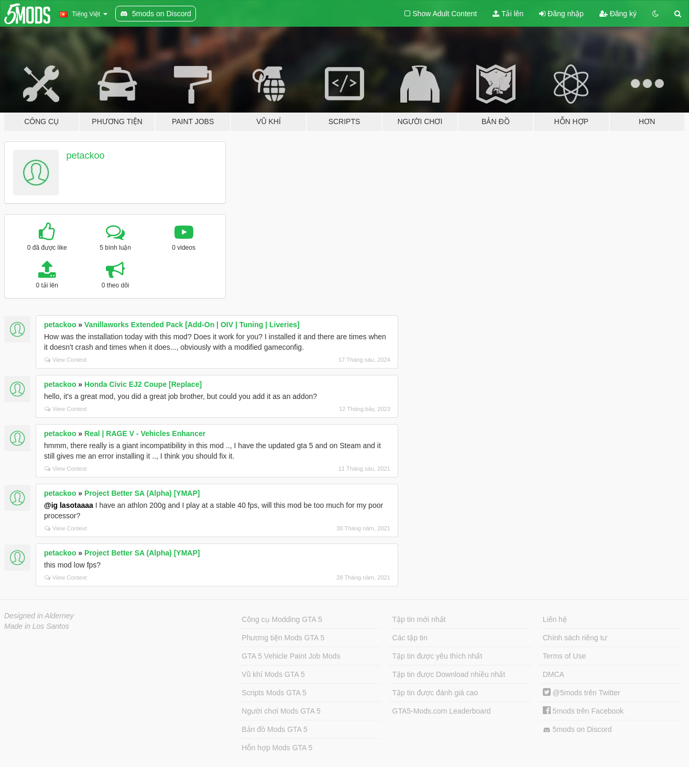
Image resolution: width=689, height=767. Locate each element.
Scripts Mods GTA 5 (274, 692)
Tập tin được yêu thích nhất (437, 656)
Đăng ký (618, 13)
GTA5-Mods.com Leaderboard (441, 711)
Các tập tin (410, 637)
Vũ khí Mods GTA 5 (273, 674)
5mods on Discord (577, 729)
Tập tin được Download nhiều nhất (449, 674)
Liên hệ (555, 619)
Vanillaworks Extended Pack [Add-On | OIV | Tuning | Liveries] (192, 324)
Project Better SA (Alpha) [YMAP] (142, 493)
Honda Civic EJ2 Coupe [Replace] (143, 384)
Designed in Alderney (39, 616)
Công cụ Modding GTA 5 (282, 619)
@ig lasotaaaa (68, 505)
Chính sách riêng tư (575, 637)
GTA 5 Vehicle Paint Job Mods (291, 656)
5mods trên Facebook (583, 711)
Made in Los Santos (36, 626)
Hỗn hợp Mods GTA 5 (277, 747)
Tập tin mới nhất (419, 619)
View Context (66, 360)
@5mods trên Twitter (581, 692)
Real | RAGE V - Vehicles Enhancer (144, 433)
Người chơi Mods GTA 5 (281, 711)
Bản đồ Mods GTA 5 (274, 729)
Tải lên (508, 13)
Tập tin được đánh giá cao (435, 692)
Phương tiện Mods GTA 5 (283, 637)
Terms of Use (564, 656)
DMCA (553, 674)
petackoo (86, 155)
